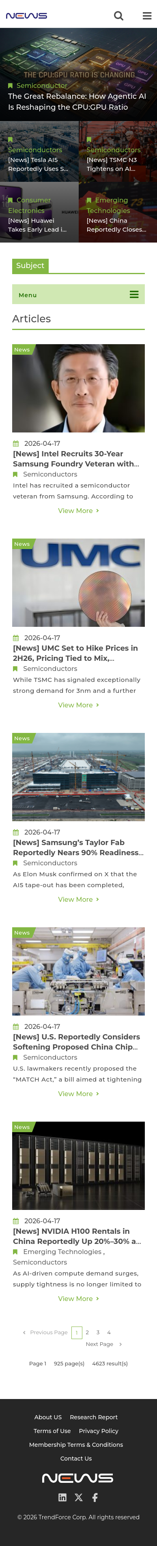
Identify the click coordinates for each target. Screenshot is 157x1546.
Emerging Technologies (62, 1252)
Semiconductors (35, 150)
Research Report (94, 1417)
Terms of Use (52, 1431)
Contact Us (76, 1458)
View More (75, 511)
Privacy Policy (98, 1431)
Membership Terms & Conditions (76, 1444)
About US (48, 1417)
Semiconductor (42, 85)
